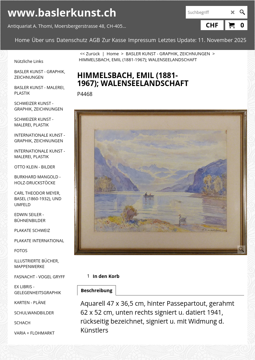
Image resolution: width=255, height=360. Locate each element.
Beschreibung (96, 290)
